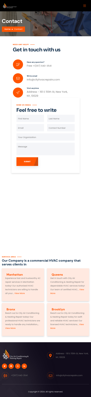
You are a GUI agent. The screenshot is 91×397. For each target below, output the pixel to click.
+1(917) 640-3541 (39, 65)
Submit (27, 161)
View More (19, 293)
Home (7, 29)
